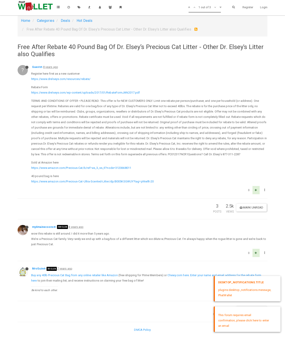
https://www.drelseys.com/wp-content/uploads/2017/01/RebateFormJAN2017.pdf (85, 92)
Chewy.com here (178, 275)
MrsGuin (37, 268)
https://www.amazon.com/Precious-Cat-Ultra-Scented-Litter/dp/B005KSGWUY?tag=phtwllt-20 (92, 181)
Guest (36, 67)
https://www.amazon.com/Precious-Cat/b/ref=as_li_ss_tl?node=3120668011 (81, 168)
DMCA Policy (142, 329)
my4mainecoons (42, 227)
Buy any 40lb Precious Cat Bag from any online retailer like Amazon (74, 275)
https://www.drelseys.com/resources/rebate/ (60, 79)
